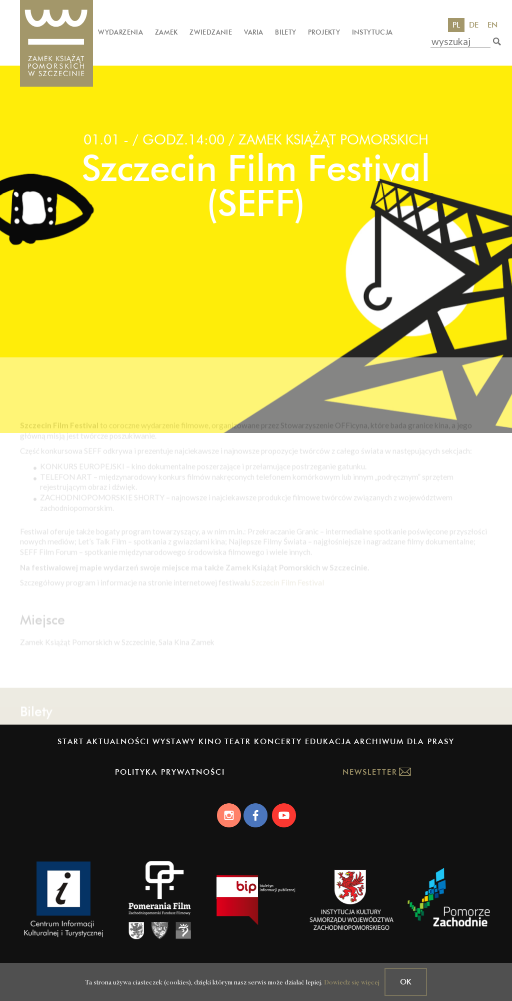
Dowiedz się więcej (352, 982)
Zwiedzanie (211, 32)
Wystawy (174, 741)
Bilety (285, 32)
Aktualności (118, 741)
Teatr (237, 741)
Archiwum (379, 741)
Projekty (324, 32)
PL (456, 25)
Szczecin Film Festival (288, 611)
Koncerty (278, 741)
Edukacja (328, 741)
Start (71, 741)
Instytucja (372, 32)
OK (406, 981)
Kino (210, 741)
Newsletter (370, 772)
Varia (254, 32)
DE (473, 25)
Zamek (166, 32)
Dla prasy (430, 741)
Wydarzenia (120, 32)
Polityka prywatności (170, 772)
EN (493, 25)
